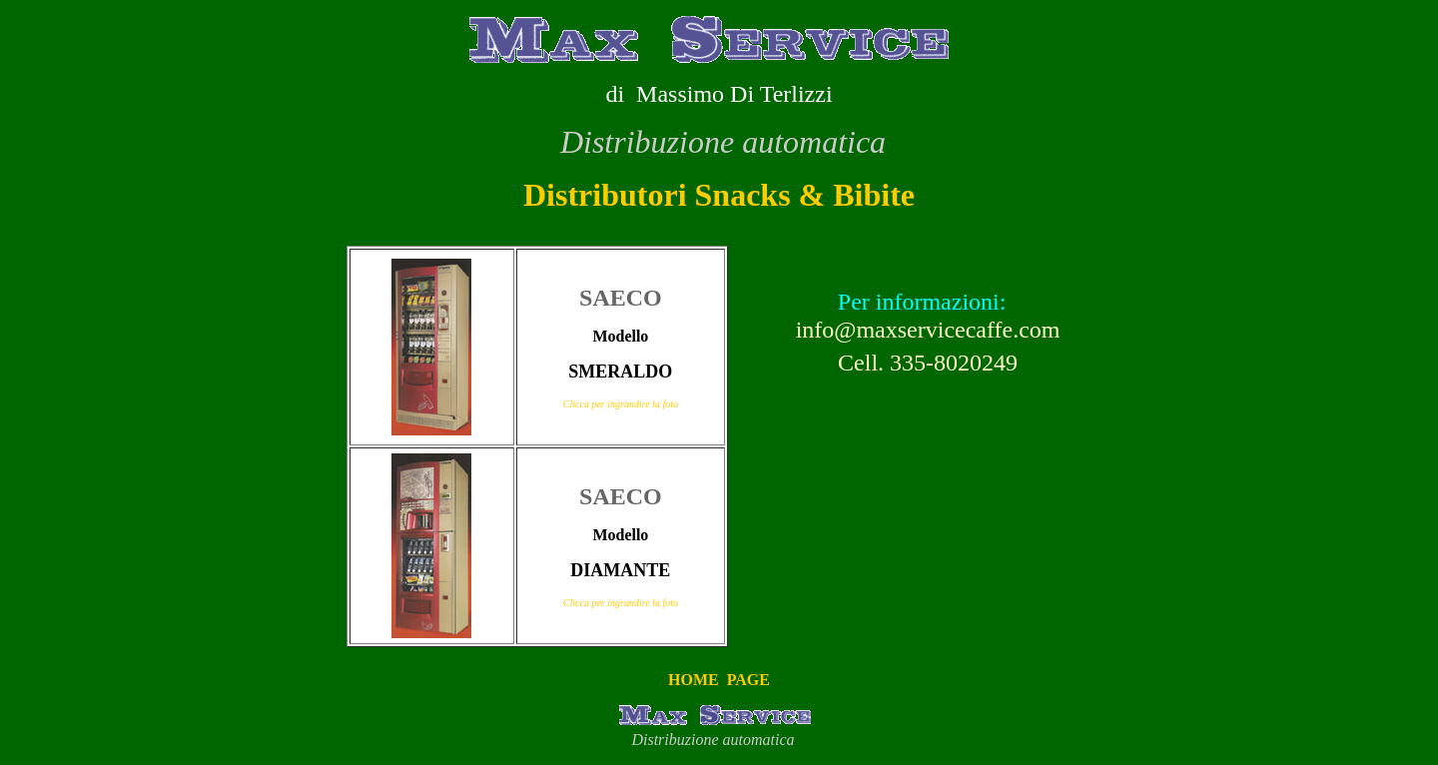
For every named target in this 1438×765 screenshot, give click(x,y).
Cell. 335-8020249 (922, 363)
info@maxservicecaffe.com (928, 330)
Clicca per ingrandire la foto (620, 403)
